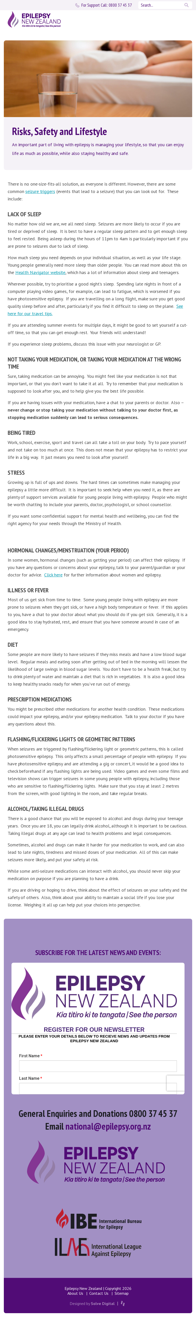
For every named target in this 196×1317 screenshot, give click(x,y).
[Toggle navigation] (181, 19)
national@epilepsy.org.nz (108, 1126)
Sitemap (122, 1293)
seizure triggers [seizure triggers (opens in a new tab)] (40, 191)
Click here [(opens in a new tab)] (53, 575)
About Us (75, 1293)
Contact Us (98, 1293)
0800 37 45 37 (106, 5)
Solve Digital (103, 1303)
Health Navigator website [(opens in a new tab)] (40, 272)
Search (187, 5)
